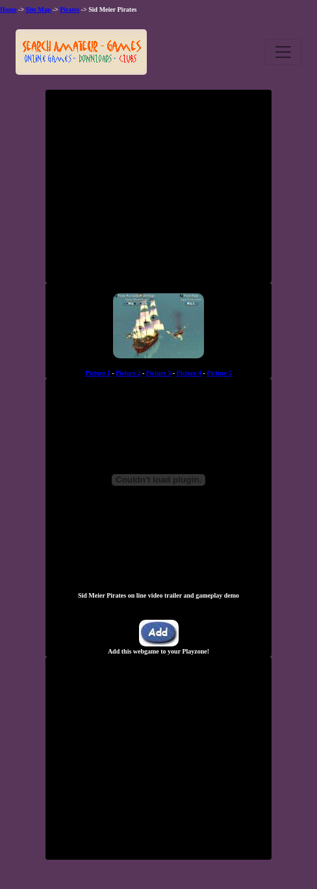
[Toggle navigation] (283, 52)
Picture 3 (158, 373)
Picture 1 (97, 373)
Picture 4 (189, 373)
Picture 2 (128, 373)
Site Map (38, 9)
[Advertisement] (158, 191)
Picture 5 (219, 373)
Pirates (69, 9)
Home (8, 9)
